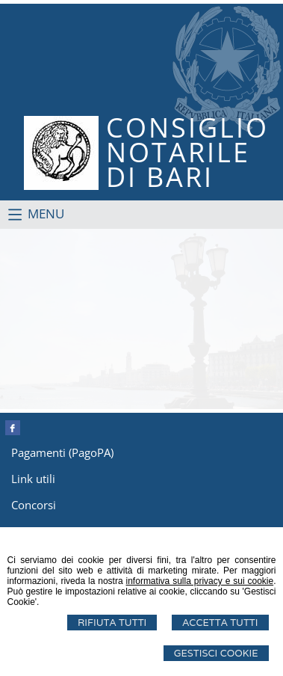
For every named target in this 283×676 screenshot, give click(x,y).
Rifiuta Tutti (112, 622)
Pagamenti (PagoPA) (62, 452)
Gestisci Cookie (216, 653)
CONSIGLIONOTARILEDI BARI (187, 152)
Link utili (33, 478)
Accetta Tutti (220, 622)
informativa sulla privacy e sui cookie (200, 581)
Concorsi (33, 504)
